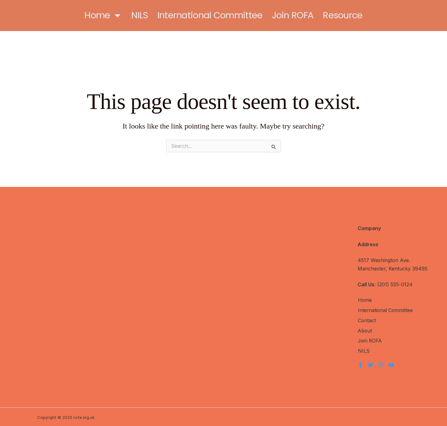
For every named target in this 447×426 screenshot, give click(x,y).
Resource (342, 15)
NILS (139, 15)
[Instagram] (381, 364)
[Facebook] (360, 364)
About (365, 330)
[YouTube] (391, 364)
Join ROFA (293, 15)
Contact (367, 320)
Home (103, 15)
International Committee (210, 15)
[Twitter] (370, 364)
